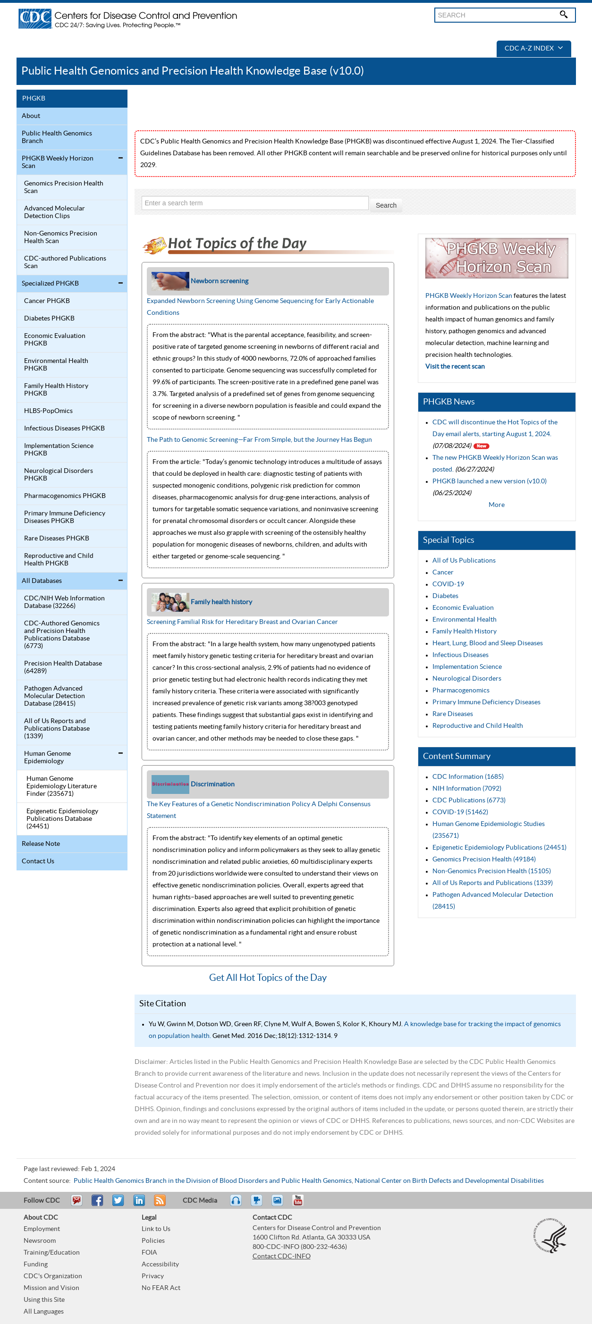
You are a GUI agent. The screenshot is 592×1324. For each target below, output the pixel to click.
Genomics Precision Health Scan (63, 187)
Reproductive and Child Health (477, 726)
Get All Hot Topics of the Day (268, 978)
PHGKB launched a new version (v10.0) (489, 481)
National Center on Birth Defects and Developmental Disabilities (449, 1181)
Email (76, 1204)
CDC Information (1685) (468, 777)
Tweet (118, 1204)
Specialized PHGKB (50, 283)
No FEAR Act (161, 1288)
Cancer (443, 572)
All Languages (44, 1311)
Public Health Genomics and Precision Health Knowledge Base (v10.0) (192, 71)
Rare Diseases (452, 714)
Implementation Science (467, 667)
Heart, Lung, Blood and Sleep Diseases (487, 643)
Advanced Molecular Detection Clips (54, 212)
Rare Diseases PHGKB (56, 538)
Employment (42, 1229)
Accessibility (160, 1264)
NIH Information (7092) (466, 788)
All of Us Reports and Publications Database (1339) (57, 729)
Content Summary (457, 756)
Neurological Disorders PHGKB (58, 475)
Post (138, 1204)
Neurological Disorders (466, 678)
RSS (159, 1204)
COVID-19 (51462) (460, 812)
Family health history (221, 602)
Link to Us (156, 1229)
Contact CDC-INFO (282, 1256)
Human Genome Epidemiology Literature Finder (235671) (61, 786)
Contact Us (38, 861)
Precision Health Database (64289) (63, 667)
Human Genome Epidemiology (47, 758)
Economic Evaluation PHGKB (54, 340)
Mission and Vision (51, 1288)
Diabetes (445, 596)
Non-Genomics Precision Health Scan (60, 237)
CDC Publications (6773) (469, 800)
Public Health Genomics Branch (57, 137)
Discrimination (213, 784)
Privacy (153, 1276)
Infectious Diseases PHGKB (64, 428)
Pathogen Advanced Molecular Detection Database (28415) (54, 696)
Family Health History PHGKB (56, 390)
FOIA (149, 1252)
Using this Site (44, 1300)
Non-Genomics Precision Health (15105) (491, 871)
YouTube (302, 1204)
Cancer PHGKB (47, 301)
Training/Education (52, 1252)
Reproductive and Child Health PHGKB (58, 560)
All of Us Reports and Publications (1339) (492, 883)
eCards (279, 1204)
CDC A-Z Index (534, 48)
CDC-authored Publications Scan (65, 262)
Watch (257, 1204)
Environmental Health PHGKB (56, 365)
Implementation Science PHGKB (58, 450)
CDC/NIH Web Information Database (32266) (64, 602)
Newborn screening (219, 281)
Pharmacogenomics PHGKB (65, 496)
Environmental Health (464, 619)
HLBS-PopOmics (48, 411)
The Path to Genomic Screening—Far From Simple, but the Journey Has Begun (259, 440)
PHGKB (33, 98)
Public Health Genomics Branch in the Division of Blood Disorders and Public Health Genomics (213, 1181)
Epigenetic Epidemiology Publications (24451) (499, 847)
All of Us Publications (464, 560)
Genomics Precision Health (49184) (484, 859)
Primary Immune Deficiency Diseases (486, 702)
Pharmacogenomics (461, 690)
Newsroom (40, 1241)
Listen (236, 1204)
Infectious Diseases (460, 655)
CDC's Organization (53, 1276)
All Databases (42, 581)
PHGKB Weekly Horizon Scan (57, 162)
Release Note (41, 844)
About (31, 116)
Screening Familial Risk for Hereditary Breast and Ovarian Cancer (242, 622)
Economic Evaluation (463, 608)
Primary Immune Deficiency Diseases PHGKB (64, 517)
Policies (153, 1241)
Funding (36, 1264)
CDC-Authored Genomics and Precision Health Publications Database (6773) (62, 634)
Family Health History (464, 631)
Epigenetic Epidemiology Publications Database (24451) (62, 819)
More (497, 505)
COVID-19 (448, 584)
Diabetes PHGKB (49, 318)
